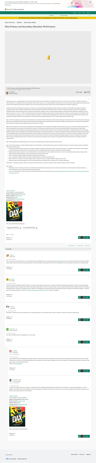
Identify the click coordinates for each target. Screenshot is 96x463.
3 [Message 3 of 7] (13, 433)
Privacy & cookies (74, 454)
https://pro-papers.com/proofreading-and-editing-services (35, 290)
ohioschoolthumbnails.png (13, 227)
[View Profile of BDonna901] (11, 279)
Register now (8, 5)
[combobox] (75, 15)
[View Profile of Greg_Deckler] (15, 379)
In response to (14, 354)
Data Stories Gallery (30, 22)
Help (84, 12)
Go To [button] (88, 12)
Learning (54, 9)
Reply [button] (87, 237)
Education (12, 234)
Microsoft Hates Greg (19, 199)
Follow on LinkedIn (10, 190)
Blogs (50, 9)
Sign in (79, 12)
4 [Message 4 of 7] (13, 368)
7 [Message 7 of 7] (10, 267)
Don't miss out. (74, 18)
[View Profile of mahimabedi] (12, 328)
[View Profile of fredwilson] (11, 255)
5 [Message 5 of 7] (10, 317)
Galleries (19, 22)
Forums (26, 9)
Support (60, 9)
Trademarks (88, 454)
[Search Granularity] (53, 15)
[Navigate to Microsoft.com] (8, 9)
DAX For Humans (16, 200)
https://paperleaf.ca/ (62, 261)
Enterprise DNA (18, 195)
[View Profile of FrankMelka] (14, 351)
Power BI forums (10, 22)
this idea (23, 194)
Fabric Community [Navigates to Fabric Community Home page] (19, 9)
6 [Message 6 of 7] (10, 294)
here (45, 103)
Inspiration (32, 9)
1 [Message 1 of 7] (10, 237)
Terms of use (81, 454)
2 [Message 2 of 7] (10, 339)
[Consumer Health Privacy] (22, 459)
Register (74, 12)
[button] (89, 99)
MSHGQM (15, 197)
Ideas (38, 9)
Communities (43, 9)
